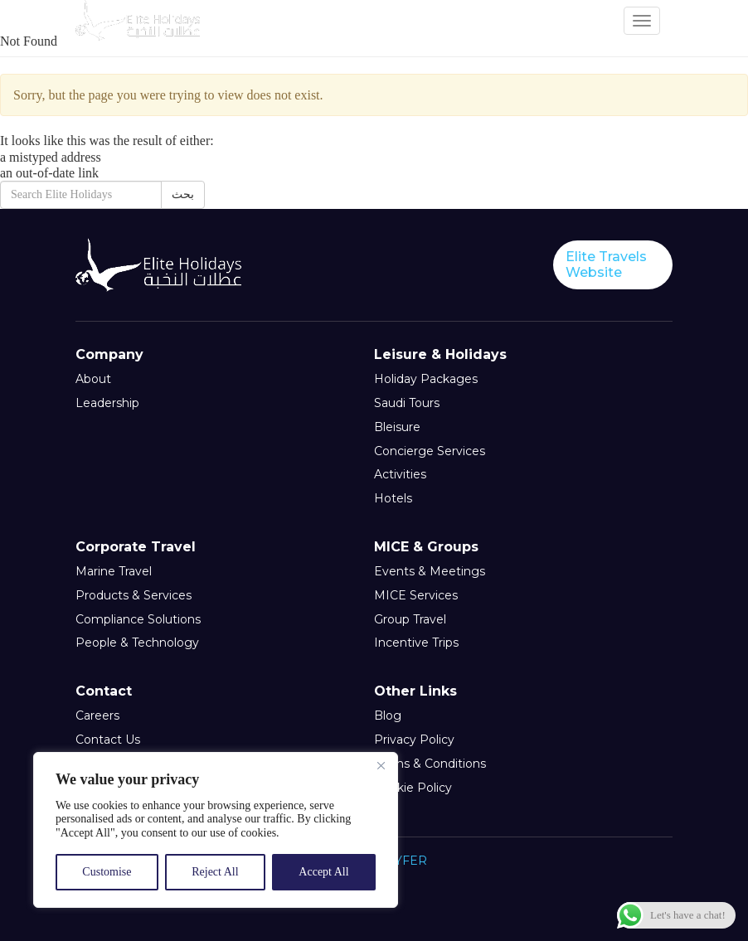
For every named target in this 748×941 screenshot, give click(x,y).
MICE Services (416, 596)
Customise (106, 872)
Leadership (107, 403)
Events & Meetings (429, 572)
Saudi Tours (407, 403)
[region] (215, 830)
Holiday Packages (426, 379)
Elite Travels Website (606, 264)
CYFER (406, 861)
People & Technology (137, 643)
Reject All (215, 872)
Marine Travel (113, 572)
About (93, 379)
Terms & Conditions (430, 764)
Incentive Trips (416, 643)
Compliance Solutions (138, 620)
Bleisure (397, 427)
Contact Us (107, 740)
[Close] (381, 766)
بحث (183, 194)
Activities (400, 475)
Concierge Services (429, 451)
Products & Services (133, 596)
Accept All (323, 872)
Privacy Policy (414, 740)
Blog (387, 716)
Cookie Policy (413, 788)
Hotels (393, 499)
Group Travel (410, 620)
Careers (97, 716)
